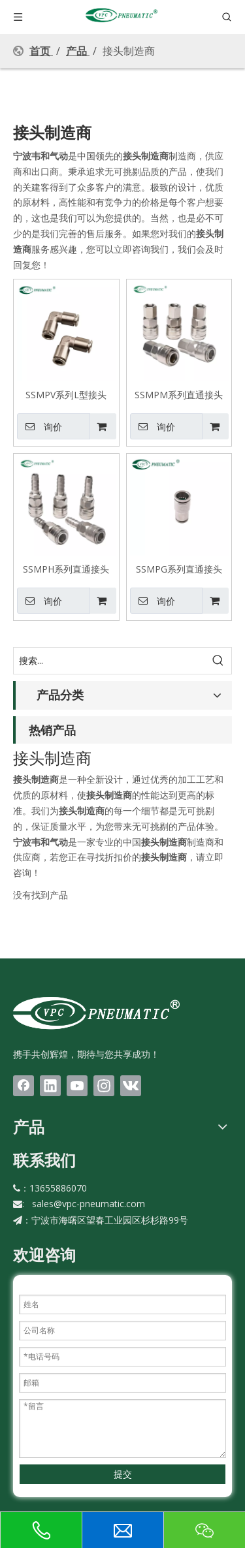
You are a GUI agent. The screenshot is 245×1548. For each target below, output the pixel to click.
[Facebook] (23, 1085)
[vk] (130, 1085)
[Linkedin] (50, 1085)
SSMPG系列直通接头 (179, 569)
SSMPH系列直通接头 (66, 569)
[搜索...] (109, 661)
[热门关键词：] (218, 661)
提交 (123, 1474)
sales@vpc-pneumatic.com (88, 1203)
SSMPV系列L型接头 (65, 394)
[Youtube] (77, 1085)
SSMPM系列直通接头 (179, 394)
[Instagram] (103, 1085)
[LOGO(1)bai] (96, 1012)
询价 (39, 426)
